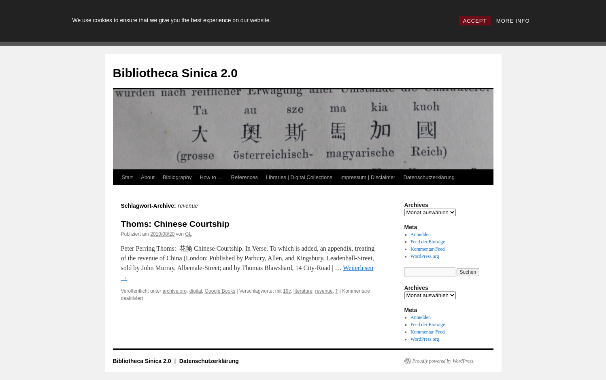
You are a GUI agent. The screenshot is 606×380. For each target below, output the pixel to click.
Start (127, 177)
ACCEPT (475, 21)
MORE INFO (513, 21)
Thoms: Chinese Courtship (175, 223)
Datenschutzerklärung (428, 177)
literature (303, 291)
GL (188, 234)
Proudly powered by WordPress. (444, 361)
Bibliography (177, 177)
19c (287, 291)
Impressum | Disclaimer (367, 177)
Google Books (220, 291)
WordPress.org (424, 256)
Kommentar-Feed (427, 249)
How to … (211, 177)
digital (195, 291)
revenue (323, 291)
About (148, 177)
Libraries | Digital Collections (299, 177)
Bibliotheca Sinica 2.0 (175, 73)
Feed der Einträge (427, 242)
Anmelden (420, 234)
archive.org (175, 291)
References (244, 177)
